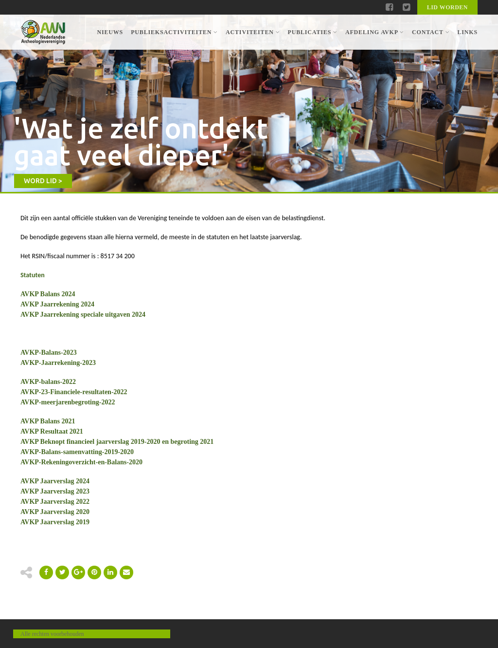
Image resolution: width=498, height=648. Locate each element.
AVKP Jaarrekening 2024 (57, 304)
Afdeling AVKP (374, 32)
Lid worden (447, 7)
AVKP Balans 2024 (47, 294)
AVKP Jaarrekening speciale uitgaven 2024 (82, 314)
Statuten (32, 275)
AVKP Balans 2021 (47, 421)
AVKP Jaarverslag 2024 (54, 481)
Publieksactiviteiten (174, 32)
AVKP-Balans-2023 (48, 352)
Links (467, 32)
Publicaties (312, 32)
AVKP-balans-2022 (48, 381)
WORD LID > (43, 181)
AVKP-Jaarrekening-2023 (58, 362)
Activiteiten (253, 32)
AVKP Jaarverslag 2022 (54, 501)
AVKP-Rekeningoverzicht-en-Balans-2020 (81, 462)
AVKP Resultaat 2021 (51, 431)
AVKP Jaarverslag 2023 (54, 491)
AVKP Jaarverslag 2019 (54, 522)
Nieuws (110, 32)
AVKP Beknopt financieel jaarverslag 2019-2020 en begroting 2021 (116, 441)
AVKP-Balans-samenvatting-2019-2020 (77, 452)
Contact (430, 32)
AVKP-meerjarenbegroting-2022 (67, 402)
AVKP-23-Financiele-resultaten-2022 (73, 392)
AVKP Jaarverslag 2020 (54, 511)
